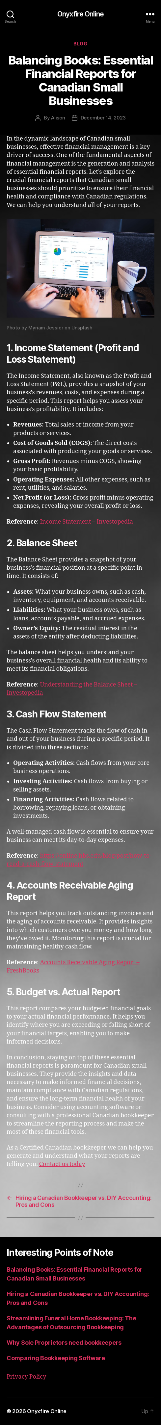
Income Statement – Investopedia (86, 522)
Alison (58, 118)
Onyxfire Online (80, 14)
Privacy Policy (26, 1377)
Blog (80, 43)
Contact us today (62, 1164)
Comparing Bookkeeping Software (56, 1358)
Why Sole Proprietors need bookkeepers (64, 1342)
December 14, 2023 (103, 118)
